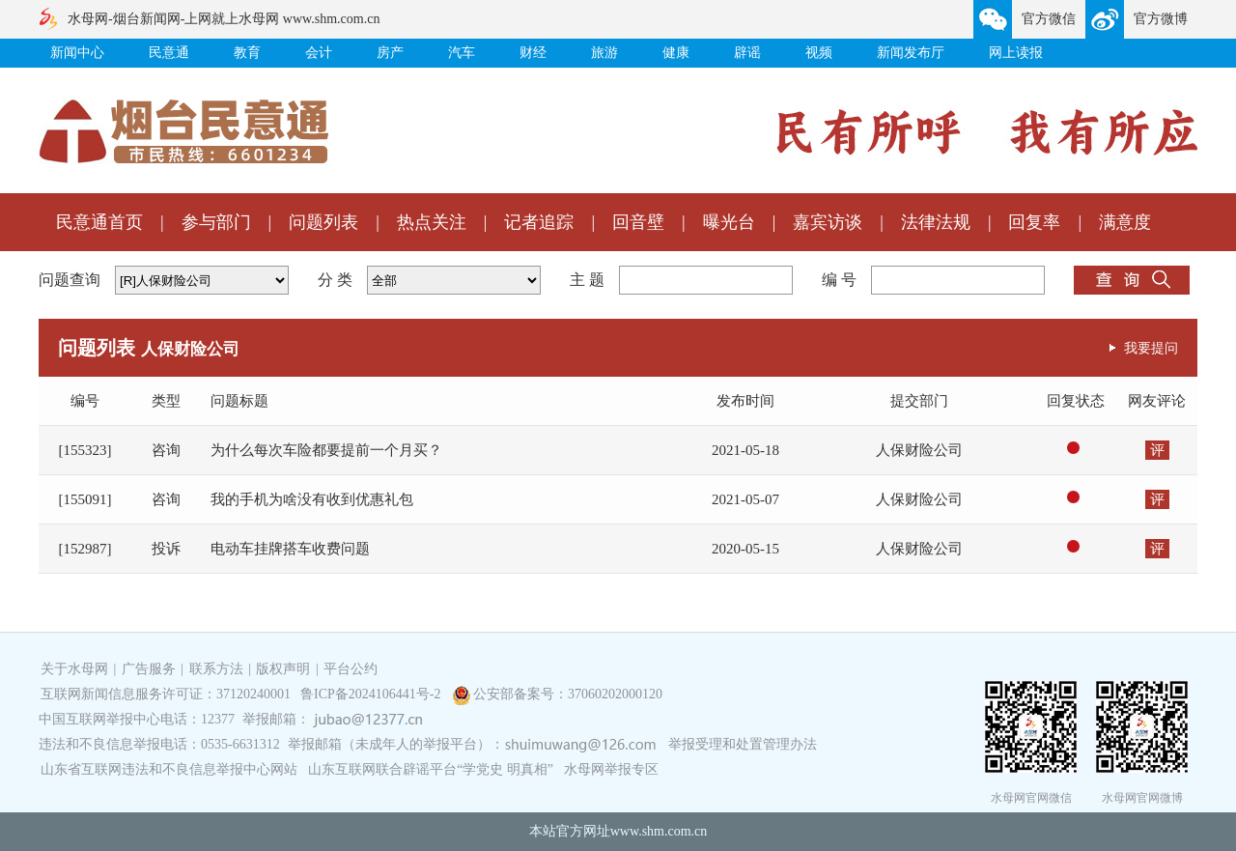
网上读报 (1016, 52)
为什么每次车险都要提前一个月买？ (326, 450)
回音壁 (638, 222)
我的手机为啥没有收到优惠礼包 (312, 499)
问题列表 (323, 222)
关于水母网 (76, 669)
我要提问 (1151, 347)
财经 (533, 52)
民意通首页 (99, 222)
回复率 (1034, 222)
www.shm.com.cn (659, 831)
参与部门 (216, 222)
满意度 (1125, 222)
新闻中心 (77, 52)
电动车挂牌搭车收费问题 (290, 548)
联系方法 (216, 669)
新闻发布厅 (910, 52)
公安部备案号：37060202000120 (567, 694)
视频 (818, 52)
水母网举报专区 (611, 769)
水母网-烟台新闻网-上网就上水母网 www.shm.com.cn (223, 19)
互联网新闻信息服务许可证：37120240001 (166, 694)
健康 (675, 52)
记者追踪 (539, 222)
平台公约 (350, 669)
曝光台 (729, 222)
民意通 (169, 52)
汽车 (461, 52)
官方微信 (1049, 19)
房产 (390, 52)
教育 (247, 52)
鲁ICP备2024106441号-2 (372, 694)
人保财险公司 (919, 450)
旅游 (604, 52)
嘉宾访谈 (827, 222)
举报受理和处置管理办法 (742, 744)
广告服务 (149, 669)
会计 (318, 52)
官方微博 (1161, 19)
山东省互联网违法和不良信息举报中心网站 (169, 769)
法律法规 (935, 222)
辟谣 (747, 52)
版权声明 (283, 669)
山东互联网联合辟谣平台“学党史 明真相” (430, 769)
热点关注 (431, 222)
